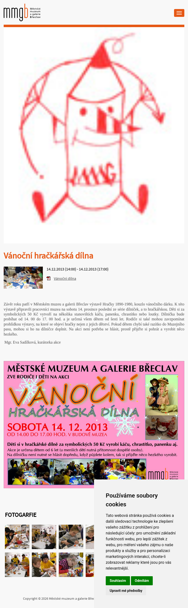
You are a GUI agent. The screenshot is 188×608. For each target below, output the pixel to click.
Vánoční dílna (65, 278)
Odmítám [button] (142, 581)
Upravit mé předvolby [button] (126, 591)
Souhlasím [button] (118, 581)
